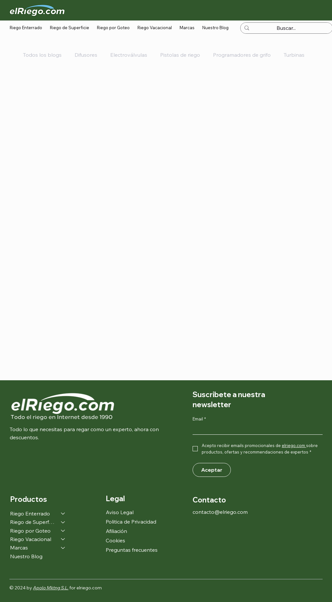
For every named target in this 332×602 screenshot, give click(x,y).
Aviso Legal (120, 512)
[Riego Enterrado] (63, 513)
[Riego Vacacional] (63, 539)
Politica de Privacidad (131, 521)
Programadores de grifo (242, 55)
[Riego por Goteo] (63, 530)
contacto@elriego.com (220, 512)
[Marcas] (63, 547)
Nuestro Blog (26, 556)
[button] (26, 27)
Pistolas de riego (180, 55)
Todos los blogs (42, 55)
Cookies (115, 540)
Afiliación (116, 531)
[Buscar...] (286, 28)
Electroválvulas (128, 55)
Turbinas (294, 55)
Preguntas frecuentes (132, 550)
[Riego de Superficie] (63, 522)
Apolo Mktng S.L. (50, 588)
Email (199, 418)
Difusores (86, 55)
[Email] (256, 429)
